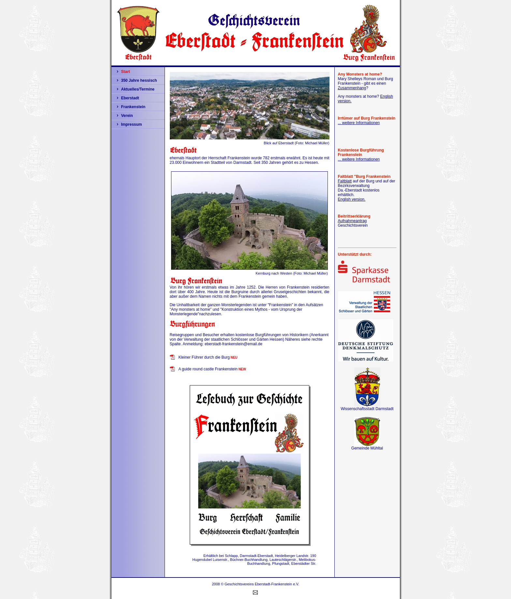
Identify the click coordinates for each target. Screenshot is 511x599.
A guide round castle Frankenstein (207, 369)
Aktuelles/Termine (137, 89)
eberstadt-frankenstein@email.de (233, 344)
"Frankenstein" (280, 305)
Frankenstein (133, 107)
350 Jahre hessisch (139, 80)
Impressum (131, 124)
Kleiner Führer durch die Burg (203, 357)
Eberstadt (130, 98)
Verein (127, 115)
